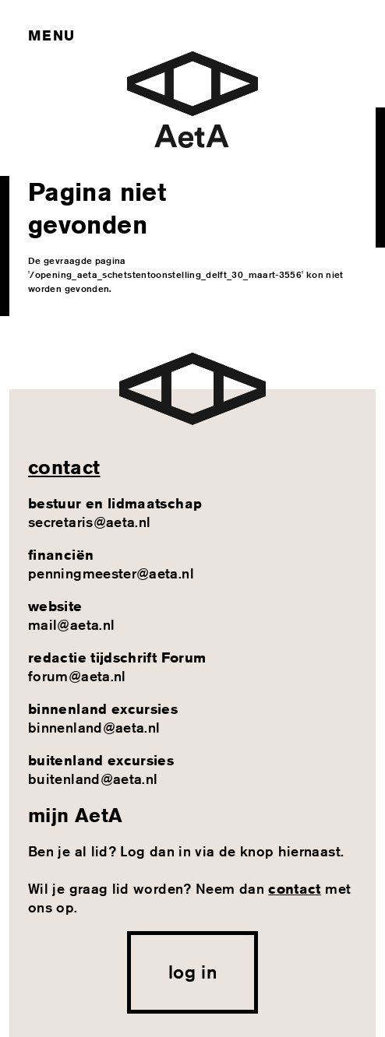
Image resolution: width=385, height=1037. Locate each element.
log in (192, 972)
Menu (51, 35)
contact (64, 467)
